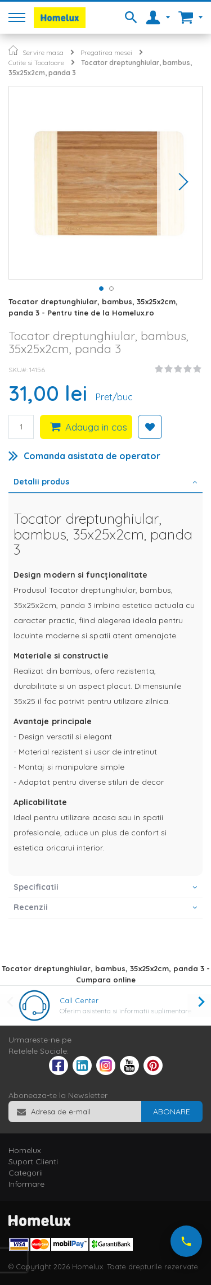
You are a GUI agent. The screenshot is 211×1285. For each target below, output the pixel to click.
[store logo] (60, 17)
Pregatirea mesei (106, 52)
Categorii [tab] (25, 1173)
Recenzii (31, 907)
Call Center (79, 1000)
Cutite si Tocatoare (36, 62)
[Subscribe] (172, 1111)
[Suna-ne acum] (186, 1241)
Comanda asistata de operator (92, 455)
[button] (179, 182)
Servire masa (43, 52)
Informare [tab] (26, 1184)
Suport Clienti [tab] (33, 1161)
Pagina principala (13, 50)
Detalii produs (41, 482)
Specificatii (36, 887)
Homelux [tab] (24, 1150)
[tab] (105, 483)
